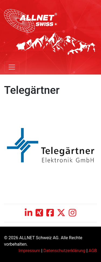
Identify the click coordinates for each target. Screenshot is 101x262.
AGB (93, 250)
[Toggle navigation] (11, 67)
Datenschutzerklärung (64, 250)
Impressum (29, 250)
